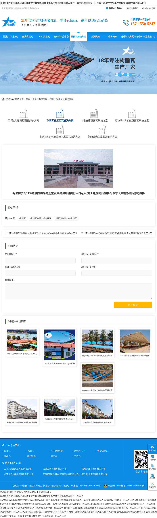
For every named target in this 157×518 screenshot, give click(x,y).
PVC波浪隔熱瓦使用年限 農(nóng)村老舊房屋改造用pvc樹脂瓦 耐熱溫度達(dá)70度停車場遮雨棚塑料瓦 (135, 356)
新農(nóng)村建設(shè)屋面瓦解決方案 (60, 131)
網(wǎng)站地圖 (148, 8)
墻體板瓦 (31, 456)
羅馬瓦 (7, 456)
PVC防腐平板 (57, 451)
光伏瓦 (77, 456)
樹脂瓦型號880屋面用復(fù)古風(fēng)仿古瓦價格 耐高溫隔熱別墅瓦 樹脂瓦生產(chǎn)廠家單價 (41, 233)
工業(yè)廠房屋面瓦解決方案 (23, 115)
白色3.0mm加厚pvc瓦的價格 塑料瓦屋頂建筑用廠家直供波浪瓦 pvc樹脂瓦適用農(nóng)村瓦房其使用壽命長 (97, 390)
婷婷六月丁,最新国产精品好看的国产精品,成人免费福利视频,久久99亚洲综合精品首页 (105, 512)
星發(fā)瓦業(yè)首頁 (10, 38)
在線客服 (152, 448)
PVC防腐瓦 (44, 36)
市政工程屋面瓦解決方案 (61, 99)
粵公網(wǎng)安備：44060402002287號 (124, 486)
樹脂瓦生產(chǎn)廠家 (40, 218)
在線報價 (152, 458)
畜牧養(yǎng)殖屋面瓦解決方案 (132, 115)
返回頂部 (152, 485)
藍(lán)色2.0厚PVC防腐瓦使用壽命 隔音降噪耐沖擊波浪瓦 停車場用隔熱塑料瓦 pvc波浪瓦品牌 (97, 356)
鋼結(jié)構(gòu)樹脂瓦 (66, 218)
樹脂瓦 (22, 218)
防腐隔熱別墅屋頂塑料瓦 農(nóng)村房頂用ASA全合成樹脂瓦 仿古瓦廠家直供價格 (60, 419)
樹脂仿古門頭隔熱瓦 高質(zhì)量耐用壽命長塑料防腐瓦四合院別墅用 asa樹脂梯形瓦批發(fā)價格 (116, 233)
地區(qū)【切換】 (116, 8)
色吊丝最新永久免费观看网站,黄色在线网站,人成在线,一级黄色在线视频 (34, 504)
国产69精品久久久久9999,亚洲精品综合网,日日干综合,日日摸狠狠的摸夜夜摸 (36, 500)
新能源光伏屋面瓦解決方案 (102, 131)
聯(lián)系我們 (132, 8)
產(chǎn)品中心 (61, 36)
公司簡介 (112, 36)
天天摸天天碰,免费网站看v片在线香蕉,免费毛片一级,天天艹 (35, 508)
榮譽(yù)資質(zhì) (129, 36)
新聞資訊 (95, 36)
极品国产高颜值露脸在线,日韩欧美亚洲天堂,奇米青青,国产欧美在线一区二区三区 (102, 508)
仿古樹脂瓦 (79, 451)
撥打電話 (152, 467)
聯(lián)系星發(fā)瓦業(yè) (146, 38)
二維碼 (152, 476)
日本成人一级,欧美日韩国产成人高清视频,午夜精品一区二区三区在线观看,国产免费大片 (114, 500)
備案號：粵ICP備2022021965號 (85, 486)
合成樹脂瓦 (27, 36)
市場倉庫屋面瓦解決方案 (94, 115)
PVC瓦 (30, 451)
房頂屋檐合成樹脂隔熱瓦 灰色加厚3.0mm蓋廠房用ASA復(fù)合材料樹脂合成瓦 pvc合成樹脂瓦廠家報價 (97, 422)
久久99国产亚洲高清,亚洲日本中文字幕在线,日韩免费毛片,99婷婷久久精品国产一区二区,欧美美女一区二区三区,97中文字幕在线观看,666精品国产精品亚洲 (73, 3)
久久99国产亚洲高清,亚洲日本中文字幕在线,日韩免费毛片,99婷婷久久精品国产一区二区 (41, 496)
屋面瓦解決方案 (78, 36)
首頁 (28, 99)
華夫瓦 (54, 456)
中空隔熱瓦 (102, 451)
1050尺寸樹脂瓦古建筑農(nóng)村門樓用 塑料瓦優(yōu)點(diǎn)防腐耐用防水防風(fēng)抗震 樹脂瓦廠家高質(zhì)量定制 (59, 363)
